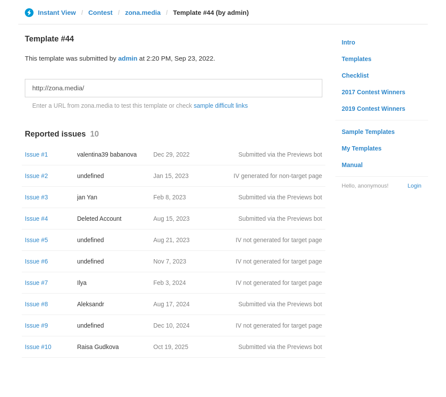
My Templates (362, 148)
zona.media (143, 12)
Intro (348, 42)
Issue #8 (36, 304)
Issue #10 (38, 346)
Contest (100, 12)
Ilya (82, 282)
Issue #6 (36, 261)
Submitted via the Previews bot (280, 154)
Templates (357, 58)
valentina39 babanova (107, 154)
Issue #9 (36, 325)
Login (415, 185)
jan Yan (87, 197)
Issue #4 (36, 218)
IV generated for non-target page (277, 175)
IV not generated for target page (279, 239)
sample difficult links (221, 105)
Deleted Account (99, 218)
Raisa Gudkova (98, 346)
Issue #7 (36, 282)
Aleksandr (90, 304)
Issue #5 (36, 239)
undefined (90, 175)
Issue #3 (36, 197)
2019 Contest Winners (373, 108)
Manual (352, 164)
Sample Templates (368, 131)
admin (127, 58)
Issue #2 (36, 175)
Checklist (355, 75)
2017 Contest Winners (373, 92)
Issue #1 (36, 154)
